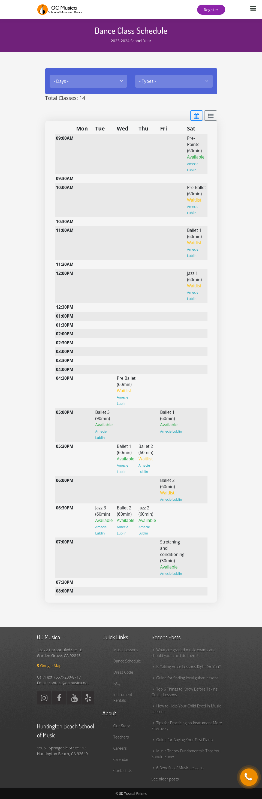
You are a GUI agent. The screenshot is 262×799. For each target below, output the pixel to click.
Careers (120, 748)
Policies (141, 793)
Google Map (49, 665)
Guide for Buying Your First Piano (184, 739)
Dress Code (123, 672)
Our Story (121, 725)
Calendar (121, 759)
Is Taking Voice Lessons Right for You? (188, 666)
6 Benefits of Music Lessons (180, 767)
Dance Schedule (127, 661)
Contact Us (122, 770)
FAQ (117, 683)
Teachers (121, 737)
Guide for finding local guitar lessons (187, 677)
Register (211, 9)
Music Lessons (125, 649)
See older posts (165, 779)
